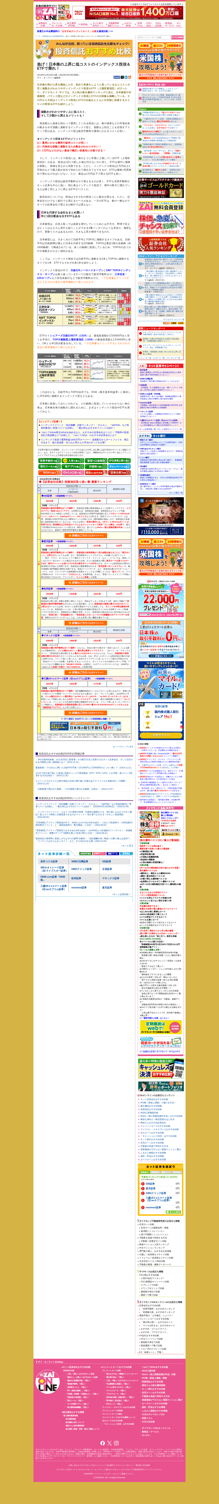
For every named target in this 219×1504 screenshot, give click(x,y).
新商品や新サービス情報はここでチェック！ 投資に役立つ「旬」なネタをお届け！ (161, 90)
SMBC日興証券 (79, 861)
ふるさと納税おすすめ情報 (153, 1152)
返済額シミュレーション (152, 1231)
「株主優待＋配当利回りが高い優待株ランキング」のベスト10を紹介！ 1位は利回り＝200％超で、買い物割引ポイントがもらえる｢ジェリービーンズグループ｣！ (164, 274)
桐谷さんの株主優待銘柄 (75, 1426)
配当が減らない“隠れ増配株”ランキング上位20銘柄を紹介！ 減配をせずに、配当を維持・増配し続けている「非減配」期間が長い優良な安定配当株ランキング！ (164, 310)
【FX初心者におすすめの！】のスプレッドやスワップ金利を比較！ (162, 164)
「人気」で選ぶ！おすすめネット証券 (80, 1374)
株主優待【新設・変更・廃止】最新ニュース (82, 1429)
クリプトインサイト (153, 1469)
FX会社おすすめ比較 (149, 1335)
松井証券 (76, 878)
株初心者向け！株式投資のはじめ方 (158, 1119)
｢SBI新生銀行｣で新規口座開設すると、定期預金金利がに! (162, 145)
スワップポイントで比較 (152, 1288)
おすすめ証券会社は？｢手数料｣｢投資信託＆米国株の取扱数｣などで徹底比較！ (161, 139)
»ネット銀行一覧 (176, 493)
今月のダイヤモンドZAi (153, 1414)
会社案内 (110, 1465)
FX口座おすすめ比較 (149, 1275)
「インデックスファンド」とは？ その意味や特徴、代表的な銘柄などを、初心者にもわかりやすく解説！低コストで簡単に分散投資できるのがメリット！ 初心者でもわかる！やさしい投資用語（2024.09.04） (84, 814)
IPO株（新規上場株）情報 (154, 1378)
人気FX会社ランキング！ (153, 1278)
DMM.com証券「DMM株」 (161, 396)
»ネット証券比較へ (121, 894)
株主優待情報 (71, 1419)
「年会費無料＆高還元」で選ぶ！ (117, 1384)
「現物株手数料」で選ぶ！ (76, 1384)
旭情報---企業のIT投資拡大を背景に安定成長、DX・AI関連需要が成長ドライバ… (162, 340)
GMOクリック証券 (81, 869)
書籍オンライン (128, 1474)
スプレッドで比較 (149, 1285)
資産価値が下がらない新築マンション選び (161, 1149)
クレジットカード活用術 (113, 1411)
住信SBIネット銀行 (161, 486)
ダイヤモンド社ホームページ (93, 1465)
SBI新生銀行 (161, 477)
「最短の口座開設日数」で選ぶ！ (78, 1381)
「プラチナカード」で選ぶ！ (116, 1394)
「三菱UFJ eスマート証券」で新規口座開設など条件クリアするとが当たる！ (162, 120)
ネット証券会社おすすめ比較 (154, 1099)
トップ (38, 36)
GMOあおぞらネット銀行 (161, 451)
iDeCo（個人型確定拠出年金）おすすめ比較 (162, 1116)
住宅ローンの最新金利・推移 (155, 1227)
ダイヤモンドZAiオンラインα (156, 1428)
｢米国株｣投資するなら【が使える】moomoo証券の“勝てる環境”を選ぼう (161, 113)
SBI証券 (106, 861)
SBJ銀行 (161, 468)
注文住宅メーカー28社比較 (152, 1261)
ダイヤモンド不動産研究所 (133, 1469)
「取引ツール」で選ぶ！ (75, 1401)
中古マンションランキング (152, 1248)
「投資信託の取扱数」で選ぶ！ (77, 1397)
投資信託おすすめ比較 (151, 1109)
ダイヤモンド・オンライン (93, 1469)
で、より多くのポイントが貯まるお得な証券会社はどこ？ (161, 133)
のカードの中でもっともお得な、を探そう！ (161, 126)
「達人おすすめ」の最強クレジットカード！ (121, 1374)
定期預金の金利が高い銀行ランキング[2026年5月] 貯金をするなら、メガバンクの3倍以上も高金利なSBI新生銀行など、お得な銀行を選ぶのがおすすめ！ (164, 262)
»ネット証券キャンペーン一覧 (169, 429)
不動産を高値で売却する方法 (154, 1146)
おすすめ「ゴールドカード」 (155, 1329)
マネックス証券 (110, 878)
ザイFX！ (146, 1435)
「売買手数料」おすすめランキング (158, 1309)
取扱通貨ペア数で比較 (151, 1345)
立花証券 (107, 869)
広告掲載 (146, 1465)
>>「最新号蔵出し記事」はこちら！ (154, 1018)
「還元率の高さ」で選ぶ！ (115, 1377)
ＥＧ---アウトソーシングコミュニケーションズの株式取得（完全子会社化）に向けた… (162, 333)
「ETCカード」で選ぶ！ (114, 1404)
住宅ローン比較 (146, 1224)
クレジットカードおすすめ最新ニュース (119, 1417)
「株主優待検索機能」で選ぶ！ (77, 1407)
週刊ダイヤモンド (113, 1469)
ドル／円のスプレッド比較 (153, 1349)
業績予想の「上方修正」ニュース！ (156, 1315)
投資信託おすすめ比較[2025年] (53, 36)
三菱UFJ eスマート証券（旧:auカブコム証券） (161, 422)
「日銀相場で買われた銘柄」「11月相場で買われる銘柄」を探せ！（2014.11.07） (75, 789)
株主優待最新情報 (70, 1416)
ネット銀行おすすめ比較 (152, 1139)
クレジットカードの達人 (113, 1414)
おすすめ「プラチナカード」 (155, 1332)
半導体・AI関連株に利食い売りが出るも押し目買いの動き (162, 353)
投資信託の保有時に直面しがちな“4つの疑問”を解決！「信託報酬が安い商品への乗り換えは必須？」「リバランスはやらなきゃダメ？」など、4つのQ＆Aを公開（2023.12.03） (84, 839)
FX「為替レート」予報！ (151, 1352)
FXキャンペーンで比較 (152, 1339)
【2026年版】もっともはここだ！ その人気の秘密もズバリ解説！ (161, 158)
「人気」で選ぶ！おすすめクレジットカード (121, 1381)
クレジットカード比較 (112, 1370)
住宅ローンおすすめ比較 (152, 1142)
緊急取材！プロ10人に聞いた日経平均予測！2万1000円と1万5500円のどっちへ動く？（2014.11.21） (84, 767)
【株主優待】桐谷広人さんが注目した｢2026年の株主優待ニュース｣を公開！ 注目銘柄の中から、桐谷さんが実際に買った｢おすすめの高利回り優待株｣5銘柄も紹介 (163, 298)
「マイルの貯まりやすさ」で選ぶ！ (118, 1387)
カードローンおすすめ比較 (153, 1159)
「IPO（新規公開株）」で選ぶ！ (78, 1391)
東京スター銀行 (161, 442)
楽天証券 (107, 887)
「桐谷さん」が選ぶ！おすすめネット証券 (81, 1377)
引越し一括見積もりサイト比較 (154, 1254)
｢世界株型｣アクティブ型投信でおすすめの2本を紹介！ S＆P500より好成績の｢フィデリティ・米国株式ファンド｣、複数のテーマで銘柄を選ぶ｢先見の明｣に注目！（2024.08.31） (84, 831)
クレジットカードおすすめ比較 (155, 1126)
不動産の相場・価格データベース (155, 1264)
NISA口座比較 (148, 1370)
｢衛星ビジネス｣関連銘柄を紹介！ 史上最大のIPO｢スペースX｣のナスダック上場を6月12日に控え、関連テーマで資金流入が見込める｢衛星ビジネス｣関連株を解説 (164, 286)
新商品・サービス (150, 1432)
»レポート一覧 (159, 358)
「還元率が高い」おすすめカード (157, 1322)
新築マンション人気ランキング (154, 1244)
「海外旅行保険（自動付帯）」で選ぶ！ (120, 1397)
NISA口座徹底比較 (149, 1112)
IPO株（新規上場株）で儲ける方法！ (158, 1102)
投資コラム (147, 1418)
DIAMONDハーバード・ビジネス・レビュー (102, 1474)
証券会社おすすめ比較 (150, 1305)
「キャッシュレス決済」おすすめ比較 (159, 1136)
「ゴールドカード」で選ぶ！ (116, 1391)
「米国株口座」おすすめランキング (158, 1312)
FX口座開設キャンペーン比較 (155, 1281)
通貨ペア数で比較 (149, 1295)
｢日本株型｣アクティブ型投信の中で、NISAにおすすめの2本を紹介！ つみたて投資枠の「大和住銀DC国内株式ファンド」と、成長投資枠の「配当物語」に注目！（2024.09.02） (84, 823)
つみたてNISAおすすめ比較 (155, 1367)
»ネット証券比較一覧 (147, 429)
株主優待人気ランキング (75, 1422)
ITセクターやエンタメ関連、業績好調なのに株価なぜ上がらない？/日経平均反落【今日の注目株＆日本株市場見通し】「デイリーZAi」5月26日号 (161, 98)
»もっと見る (127, 845)
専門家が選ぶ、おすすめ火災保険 (155, 1251)
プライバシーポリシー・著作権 (128, 1465)
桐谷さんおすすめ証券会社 (153, 1122)
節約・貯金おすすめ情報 (152, 1156)
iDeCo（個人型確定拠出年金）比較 (159, 1374)
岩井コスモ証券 (48, 861)
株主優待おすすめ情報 (151, 1106)
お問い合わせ (73, 1465)
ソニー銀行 (161, 460)
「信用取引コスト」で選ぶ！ (76, 1387)
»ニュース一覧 (145, 358)
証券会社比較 (68, 1370)
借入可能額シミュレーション (155, 1234)
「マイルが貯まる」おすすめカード (158, 1325)
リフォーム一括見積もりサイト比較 (156, 1258)
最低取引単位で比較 (150, 1291)
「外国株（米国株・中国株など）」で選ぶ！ (82, 1394)
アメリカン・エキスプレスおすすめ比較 (160, 1129)
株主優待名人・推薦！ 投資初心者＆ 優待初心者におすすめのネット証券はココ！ (161, 171)
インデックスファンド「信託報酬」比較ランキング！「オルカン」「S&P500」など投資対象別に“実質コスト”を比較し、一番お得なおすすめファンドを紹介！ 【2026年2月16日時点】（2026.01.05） (83, 805)
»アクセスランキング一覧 (173, 319)
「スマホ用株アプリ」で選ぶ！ (77, 1404)
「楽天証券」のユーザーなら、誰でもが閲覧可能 (161, 152)
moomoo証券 (79, 887)
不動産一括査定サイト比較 (153, 1241)
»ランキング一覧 (173, 358)
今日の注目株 (148, 1422)
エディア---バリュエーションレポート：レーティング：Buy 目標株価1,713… (162, 346)
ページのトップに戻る (124, 747)
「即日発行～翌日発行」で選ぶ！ (117, 1401)
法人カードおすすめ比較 (152, 1132)
